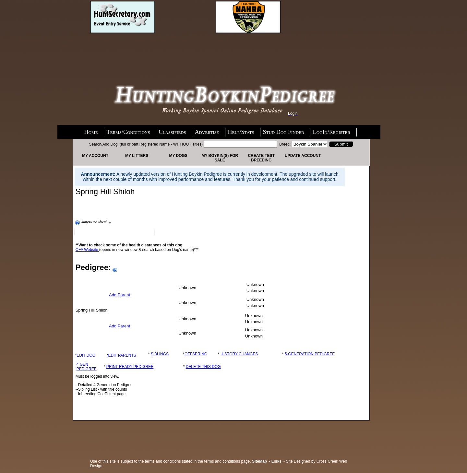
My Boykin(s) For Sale (219, 157)
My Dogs (178, 155)
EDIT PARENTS (122, 355)
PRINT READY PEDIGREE (130, 366)
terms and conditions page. (227, 461)
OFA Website (87, 249)
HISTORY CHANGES (239, 354)
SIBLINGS (160, 354)
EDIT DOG (86, 355)
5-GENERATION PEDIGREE (310, 354)
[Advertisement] (142, 51)
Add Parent (119, 294)
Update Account (303, 155)
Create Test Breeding (261, 157)
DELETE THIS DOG (203, 366)
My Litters (136, 155)
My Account (95, 155)
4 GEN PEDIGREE (87, 366)
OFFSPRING (196, 354)
